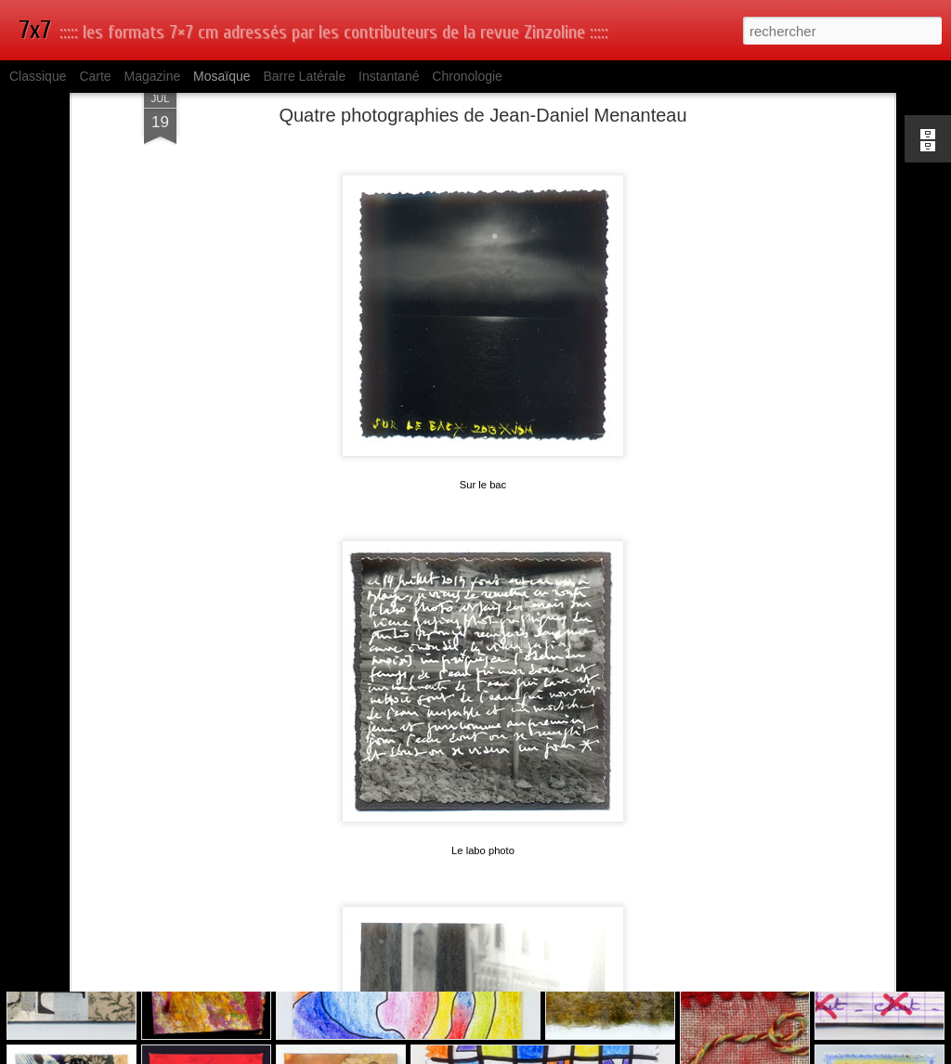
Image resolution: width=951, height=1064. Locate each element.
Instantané (388, 76)
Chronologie (467, 76)
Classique (37, 76)
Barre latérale (304, 76)
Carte (95, 76)
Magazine (152, 76)
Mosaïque (221, 76)
